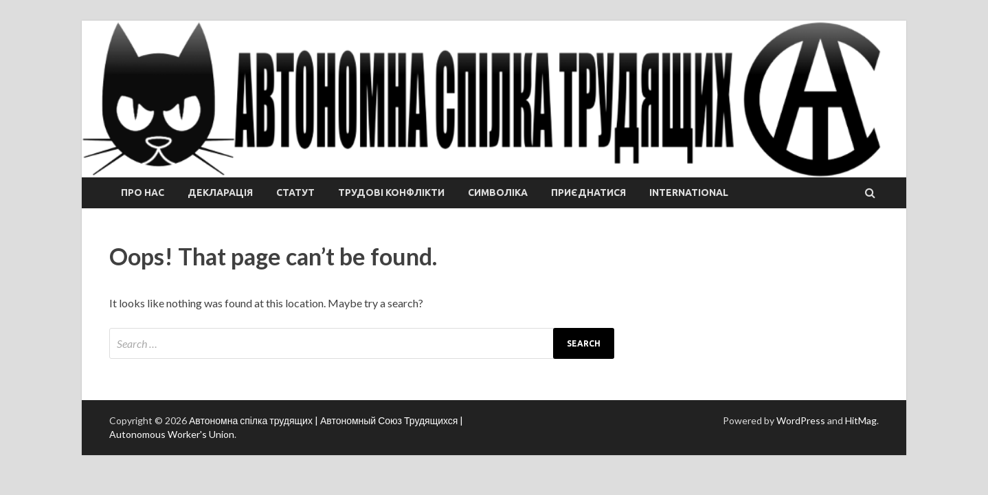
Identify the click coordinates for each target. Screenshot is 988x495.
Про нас (142, 192)
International (688, 192)
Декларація (220, 192)
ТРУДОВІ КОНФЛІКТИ (391, 192)
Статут (295, 192)
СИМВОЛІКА (498, 192)
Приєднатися (588, 192)
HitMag (861, 420)
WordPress (800, 420)
